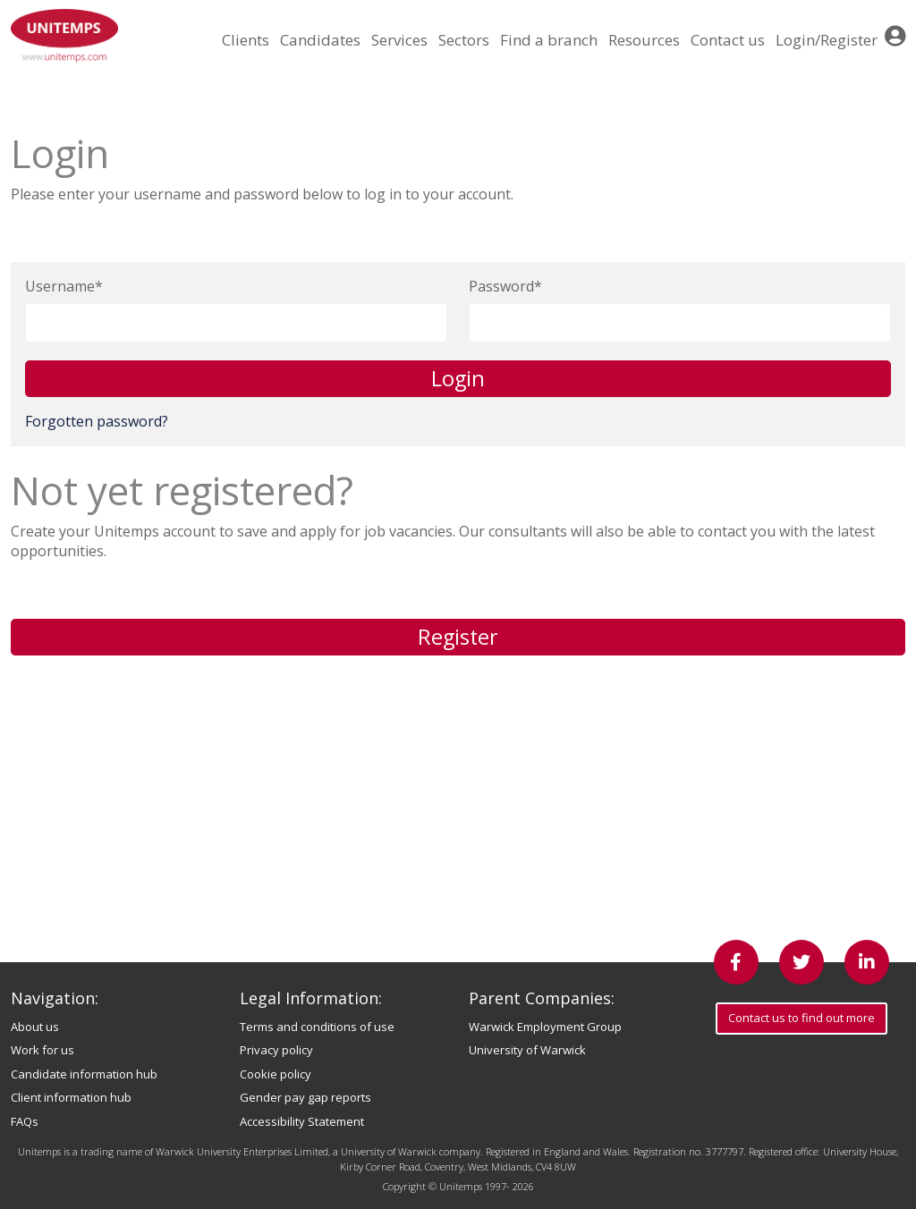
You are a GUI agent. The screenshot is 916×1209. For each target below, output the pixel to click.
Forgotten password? (96, 421)
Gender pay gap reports (305, 1097)
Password (501, 286)
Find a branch (549, 40)
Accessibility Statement (302, 1121)
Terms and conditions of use (317, 1027)
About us (35, 1027)
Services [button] (399, 40)
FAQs (24, 1121)
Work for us (42, 1050)
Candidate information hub (84, 1074)
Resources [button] (644, 40)
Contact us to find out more (801, 1018)
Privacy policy (276, 1050)
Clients (245, 40)
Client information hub (71, 1097)
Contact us (728, 40)
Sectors (463, 40)
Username (60, 286)
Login (458, 378)
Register (458, 636)
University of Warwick (527, 1050)
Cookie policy (275, 1074)
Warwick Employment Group (545, 1027)
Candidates (320, 40)
